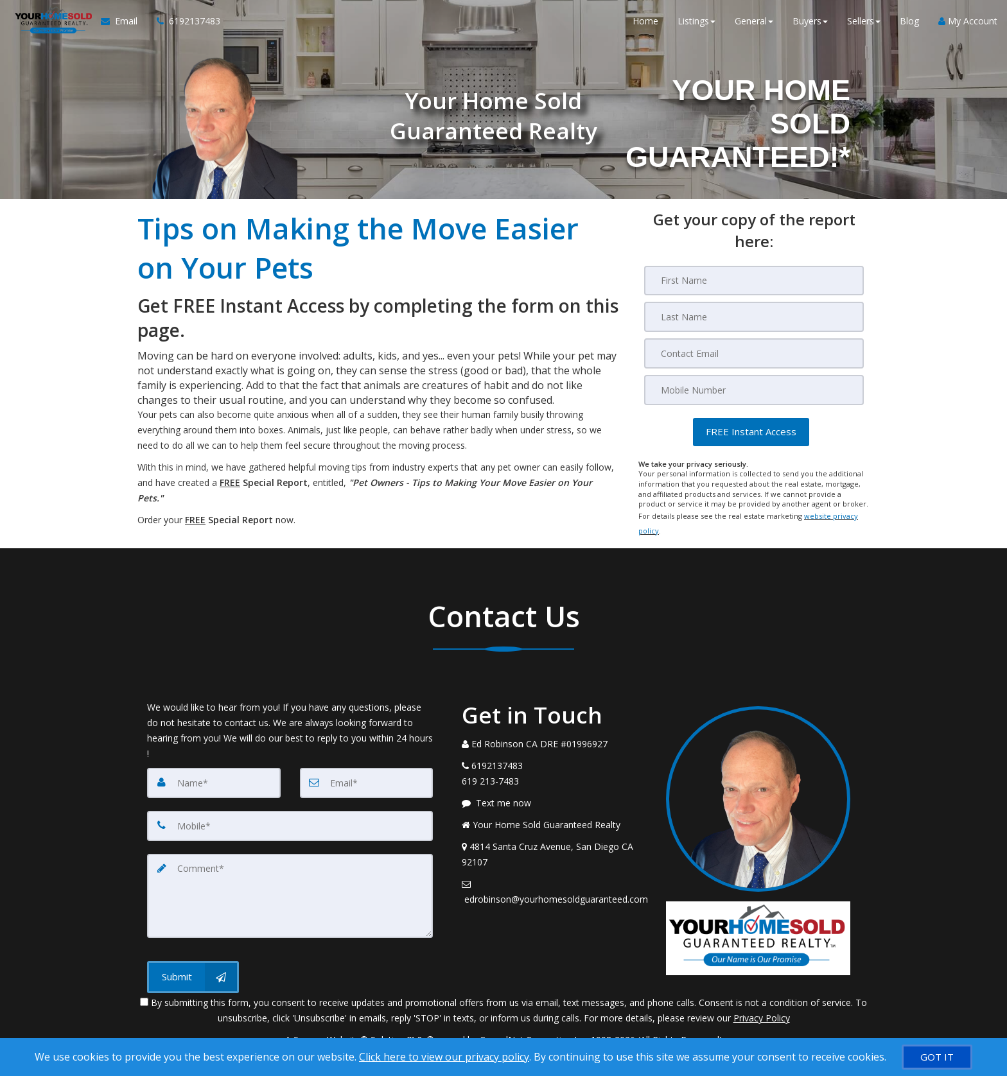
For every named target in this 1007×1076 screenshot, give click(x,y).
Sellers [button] (863, 25)
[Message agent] (554, 798)
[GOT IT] (937, 1057)
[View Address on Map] (554, 850)
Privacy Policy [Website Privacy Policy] (761, 1009)
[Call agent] (179, 26)
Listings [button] (696, 25)
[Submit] (193, 968)
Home (645, 25)
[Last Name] (754, 316)
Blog (909, 25)
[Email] (754, 352)
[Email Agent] (119, 26)
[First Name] (754, 280)
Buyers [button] (810, 25)
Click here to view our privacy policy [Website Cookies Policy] (444, 1057)
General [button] (754, 25)
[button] (751, 430)
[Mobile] (754, 388)
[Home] (48, 26)
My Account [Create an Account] (967, 25)
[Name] (214, 778)
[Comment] (290, 888)
